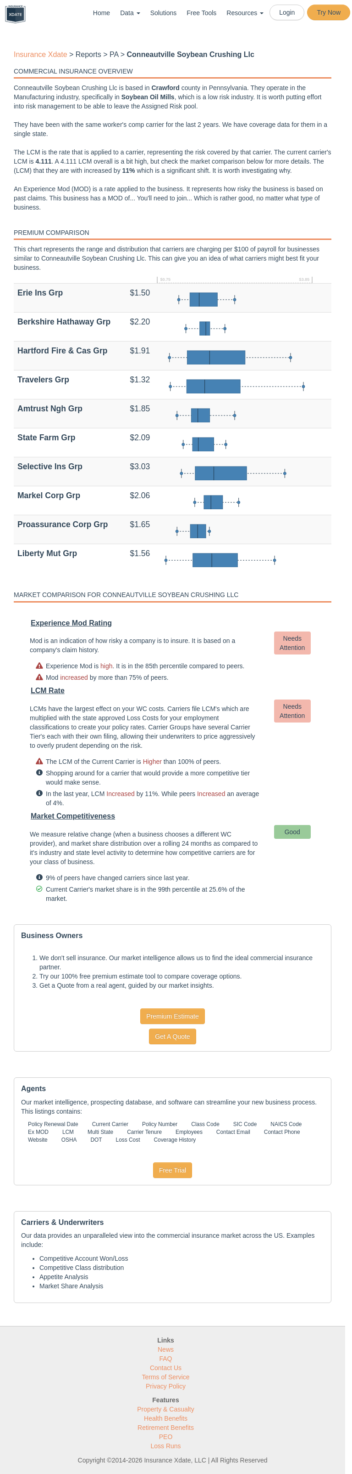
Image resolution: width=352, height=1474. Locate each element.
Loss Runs (165, 1446)
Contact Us (166, 1368)
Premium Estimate (172, 1016)
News (166, 1349)
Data (130, 13)
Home (101, 13)
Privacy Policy (166, 1386)
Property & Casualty (165, 1409)
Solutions (163, 13)
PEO (166, 1436)
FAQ (165, 1358)
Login (287, 12)
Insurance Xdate (40, 54)
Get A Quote (172, 1036)
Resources (245, 13)
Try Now (329, 12)
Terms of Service (165, 1377)
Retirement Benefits (166, 1427)
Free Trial (172, 1170)
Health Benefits (165, 1418)
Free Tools (201, 13)
